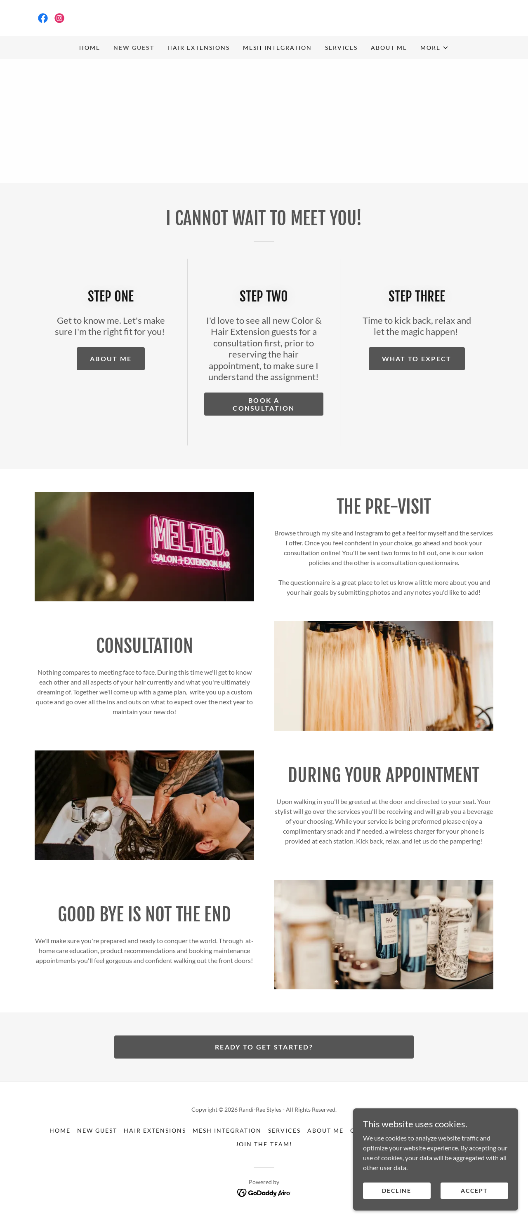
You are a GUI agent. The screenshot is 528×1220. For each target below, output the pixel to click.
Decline (396, 1207)
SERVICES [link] (341, 47)
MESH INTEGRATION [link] (277, 47)
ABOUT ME (111, 358)
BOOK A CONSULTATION (264, 404)
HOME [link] (89, 47)
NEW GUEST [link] (133, 47)
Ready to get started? (264, 1047)
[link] (43, 18)
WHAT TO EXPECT (417, 358)
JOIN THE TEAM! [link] (264, 1144)
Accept (474, 1207)
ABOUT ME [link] (389, 47)
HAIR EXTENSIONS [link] (198, 47)
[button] (434, 48)
